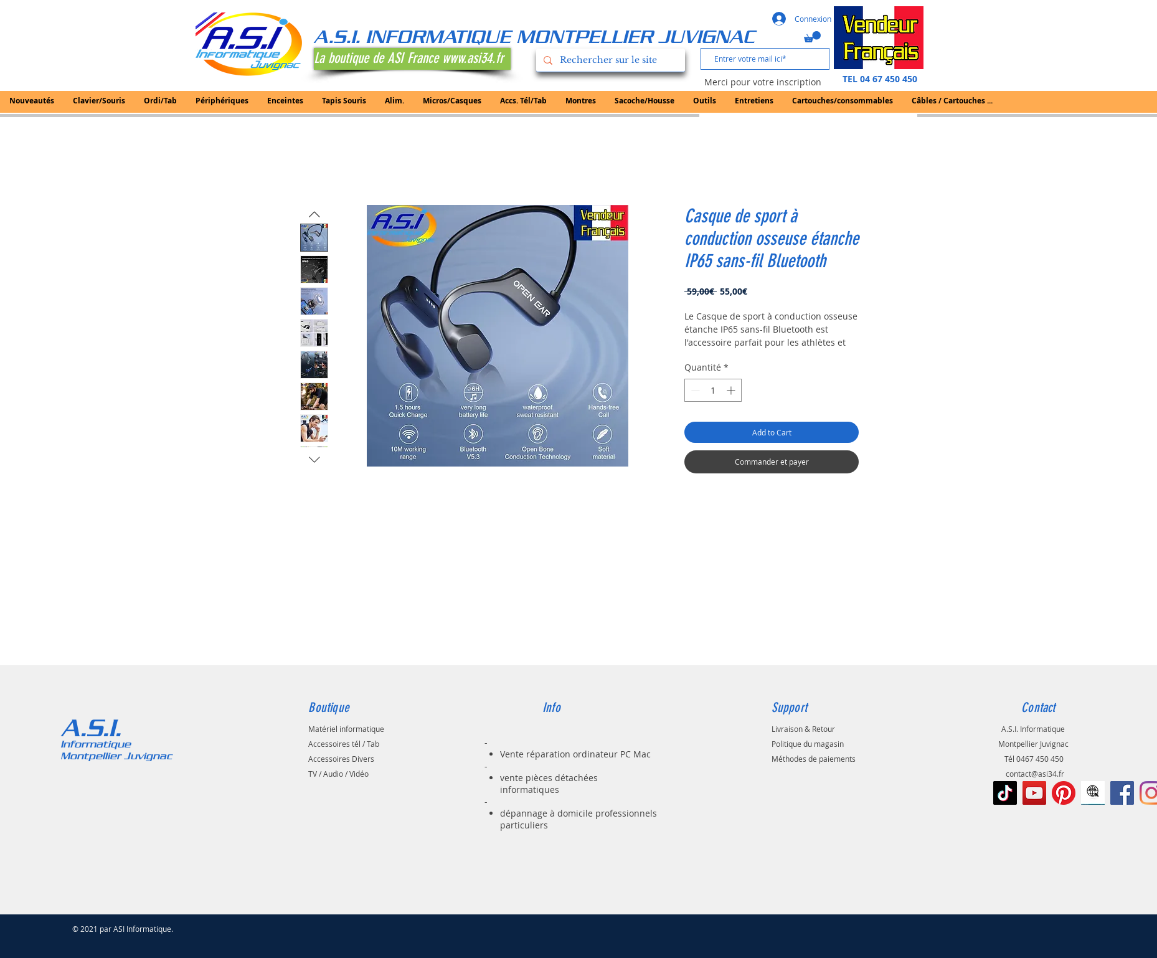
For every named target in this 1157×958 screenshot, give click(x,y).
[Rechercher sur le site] (609, 60)
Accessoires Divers (341, 759)
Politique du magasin (808, 744)
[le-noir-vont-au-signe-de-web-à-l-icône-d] (1093, 793)
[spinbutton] (713, 390)
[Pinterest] (1063, 793)
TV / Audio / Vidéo (338, 774)
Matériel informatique (346, 729)
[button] (812, 36)
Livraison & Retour (803, 729)
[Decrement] (694, 390)
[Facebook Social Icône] (1122, 793)
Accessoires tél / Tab (343, 744)
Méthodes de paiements (814, 759)
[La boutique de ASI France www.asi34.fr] (412, 59)
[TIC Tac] (1005, 793)
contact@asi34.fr (1035, 774)
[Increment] (732, 390)
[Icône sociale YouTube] (1034, 793)
